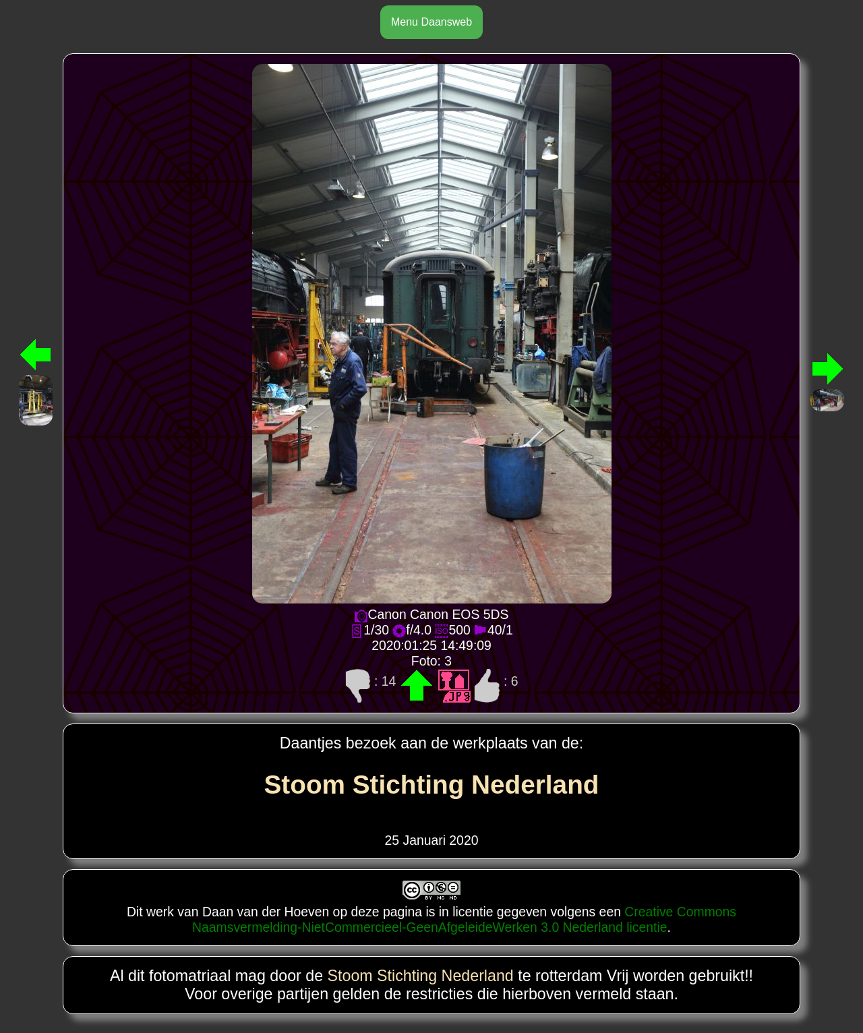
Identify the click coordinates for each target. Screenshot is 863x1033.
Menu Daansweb (431, 22)
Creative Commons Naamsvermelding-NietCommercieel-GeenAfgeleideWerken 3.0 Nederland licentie (464, 919)
